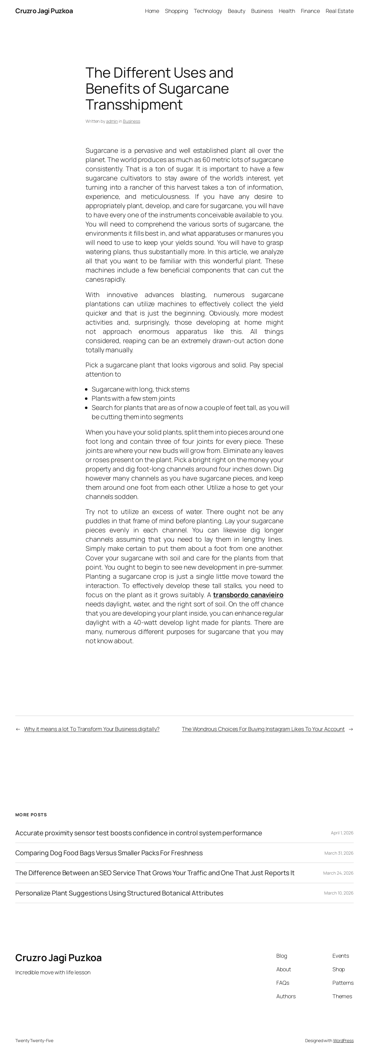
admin (112, 121)
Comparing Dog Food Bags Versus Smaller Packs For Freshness (109, 852)
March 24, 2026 (338, 873)
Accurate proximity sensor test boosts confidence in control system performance (138, 833)
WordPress (343, 1040)
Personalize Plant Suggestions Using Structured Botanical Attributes (119, 893)
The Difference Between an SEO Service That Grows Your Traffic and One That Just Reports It (155, 872)
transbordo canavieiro (248, 594)
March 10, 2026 (339, 893)
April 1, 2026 (342, 833)
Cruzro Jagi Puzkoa (44, 10)
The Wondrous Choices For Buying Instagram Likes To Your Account (263, 728)
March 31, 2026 (339, 853)
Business (131, 121)
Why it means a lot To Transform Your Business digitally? (92, 728)
